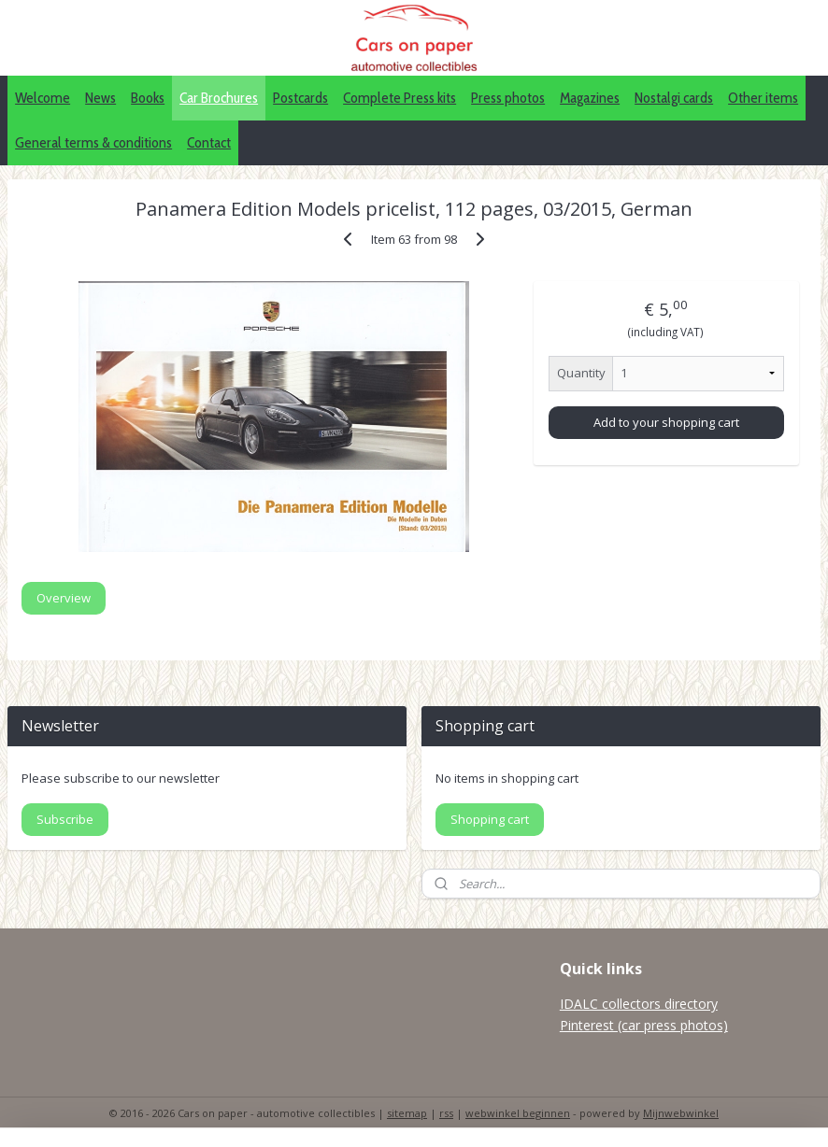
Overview (63, 597)
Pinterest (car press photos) (644, 1025)
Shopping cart (489, 819)
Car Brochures (218, 97)
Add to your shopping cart (666, 421)
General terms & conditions (93, 142)
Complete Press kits (399, 97)
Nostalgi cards (674, 97)
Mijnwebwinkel (681, 1113)
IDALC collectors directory (639, 1003)
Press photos (508, 97)
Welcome (42, 97)
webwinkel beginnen (517, 1113)
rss (446, 1113)
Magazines (590, 97)
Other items (763, 97)
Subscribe (64, 819)
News (100, 97)
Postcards (300, 97)
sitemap (407, 1113)
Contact (209, 142)
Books (147, 97)
